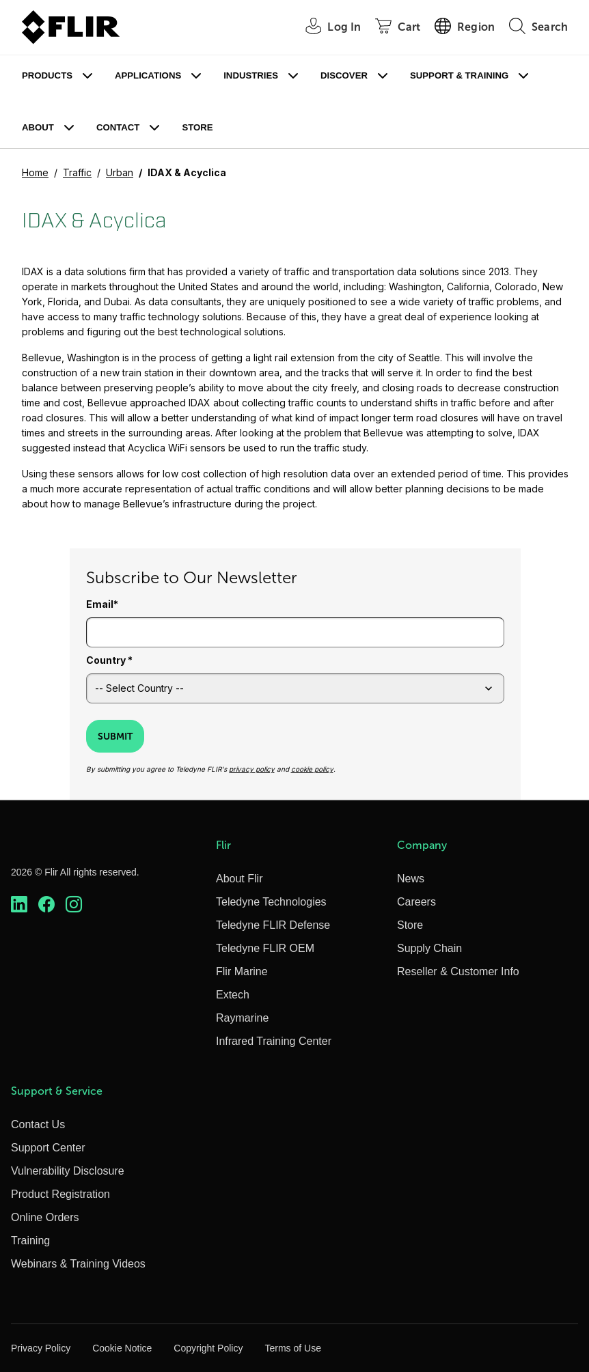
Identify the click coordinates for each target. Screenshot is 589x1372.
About (38, 127)
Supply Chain (429, 948)
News (410, 878)
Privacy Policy (40, 1348)
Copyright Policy (208, 1348)
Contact (117, 127)
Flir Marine (242, 971)
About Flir (239, 878)
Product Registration (60, 1194)
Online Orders (45, 1217)
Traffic (77, 172)
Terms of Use (292, 1348)
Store (197, 127)
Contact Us (38, 1124)
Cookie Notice (122, 1348)
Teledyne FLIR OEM (265, 948)
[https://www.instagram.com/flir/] (74, 904)
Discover (344, 75)
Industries (250, 75)
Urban (119, 172)
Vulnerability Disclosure (67, 1171)
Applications (148, 75)
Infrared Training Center (273, 1041)
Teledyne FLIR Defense (273, 925)
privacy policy (252, 769)
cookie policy (312, 769)
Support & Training (459, 75)
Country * (109, 660)
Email (99, 604)
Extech (232, 994)
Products (47, 75)
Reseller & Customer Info (458, 971)
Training (30, 1240)
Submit (115, 736)
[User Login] (325, 27)
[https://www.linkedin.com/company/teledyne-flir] (19, 904)
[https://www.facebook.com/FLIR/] (46, 904)
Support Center (48, 1147)
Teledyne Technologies (271, 902)
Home (35, 172)
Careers (416, 902)
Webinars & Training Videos (78, 1264)
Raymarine (242, 1018)
